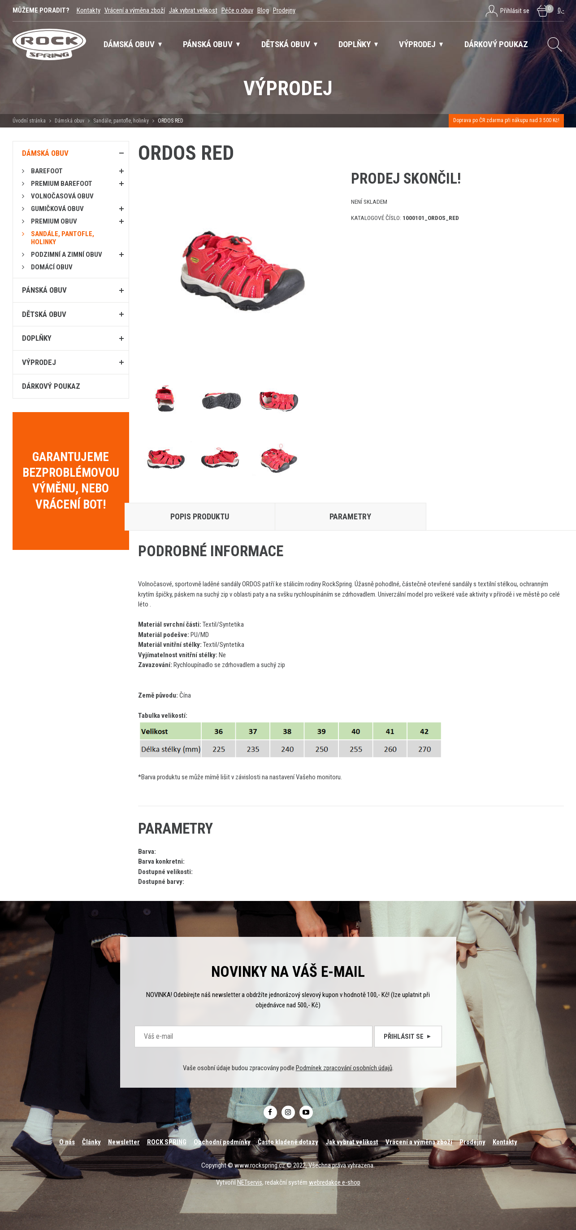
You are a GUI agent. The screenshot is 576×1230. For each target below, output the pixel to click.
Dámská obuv (70, 121)
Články (91, 1142)
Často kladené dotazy (288, 1142)
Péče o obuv (237, 10)
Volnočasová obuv (62, 196)
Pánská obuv (44, 290)
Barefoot (47, 171)
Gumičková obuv (57, 209)
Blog (263, 10)
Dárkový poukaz (51, 386)
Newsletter (124, 1142)
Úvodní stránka (29, 121)
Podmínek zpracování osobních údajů (344, 1068)
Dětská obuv (44, 314)
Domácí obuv (52, 267)
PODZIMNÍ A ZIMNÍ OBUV (66, 254)
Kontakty (88, 10)
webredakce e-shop (334, 1182)
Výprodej (39, 362)
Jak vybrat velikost (193, 10)
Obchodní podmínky (222, 1142)
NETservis (249, 1182)
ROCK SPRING (166, 1142)
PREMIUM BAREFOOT (61, 184)
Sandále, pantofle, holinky (121, 121)
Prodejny (284, 10)
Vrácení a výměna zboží (134, 10)
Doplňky (37, 338)
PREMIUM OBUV (54, 221)
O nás (67, 1142)
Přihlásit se (408, 1036)
